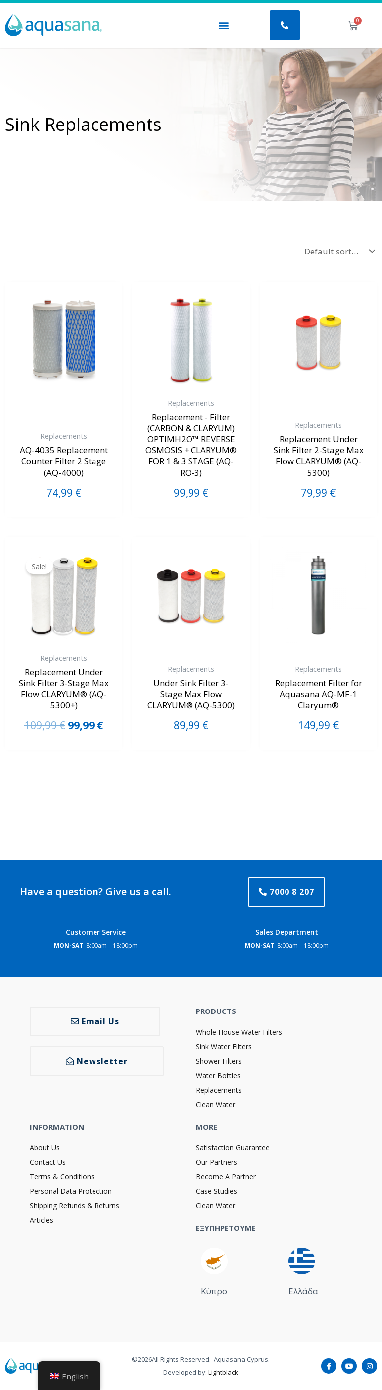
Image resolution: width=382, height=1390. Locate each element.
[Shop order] (337, 251)
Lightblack (223, 1372)
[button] (223, 25)
